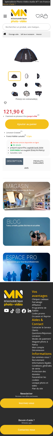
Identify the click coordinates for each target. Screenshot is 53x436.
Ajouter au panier (27, 124)
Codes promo (38, 313)
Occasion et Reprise (41, 316)
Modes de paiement (41, 338)
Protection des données (39, 373)
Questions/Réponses (41, 333)
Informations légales (41, 362)
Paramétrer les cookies (39, 378)
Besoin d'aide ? (9, 4)
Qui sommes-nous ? (41, 357)
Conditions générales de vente (42, 367)
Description (14, 161)
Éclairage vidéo (14, 34)
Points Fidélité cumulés (15, 136)
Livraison (36, 335)
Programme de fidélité (39, 309)
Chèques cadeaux (40, 299)
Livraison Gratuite (14, 132)
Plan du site (37, 388)
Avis (26, 168)
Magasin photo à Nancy (40, 343)
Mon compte (38, 347)
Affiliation (36, 304)
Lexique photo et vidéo (40, 384)
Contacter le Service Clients (41, 329)
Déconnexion (38, 350)
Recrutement (38, 360)
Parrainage (37, 302)
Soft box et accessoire (27, 34)
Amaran (39, 34)
